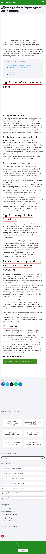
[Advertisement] (23, 25)
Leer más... (23, 546)
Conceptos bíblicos (8, 509)
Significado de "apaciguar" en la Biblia (19, 65)
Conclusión (12, 74)
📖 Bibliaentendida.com (10, 2)
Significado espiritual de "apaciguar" (20, 68)
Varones (6, 521)
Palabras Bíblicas (7, 526)
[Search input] (22, 458)
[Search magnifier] (43, 458)
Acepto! (23, 550)
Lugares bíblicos (7, 511)
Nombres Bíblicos (7, 514)
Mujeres (6, 518)
